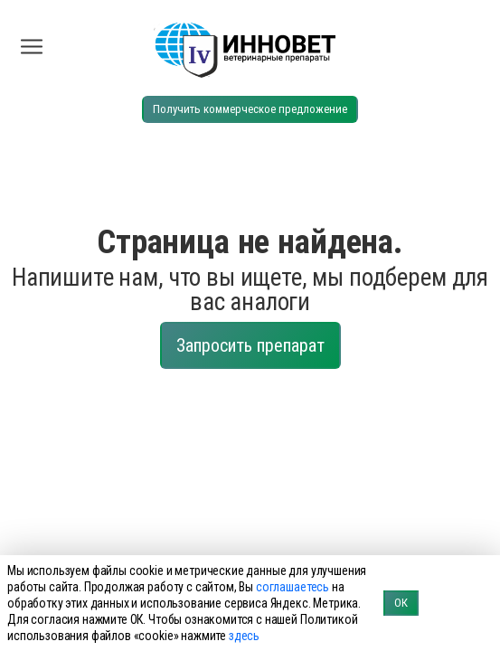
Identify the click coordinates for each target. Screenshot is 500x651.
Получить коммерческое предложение (250, 109)
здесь (244, 635)
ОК (401, 602)
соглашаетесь (292, 587)
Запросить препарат (250, 345)
